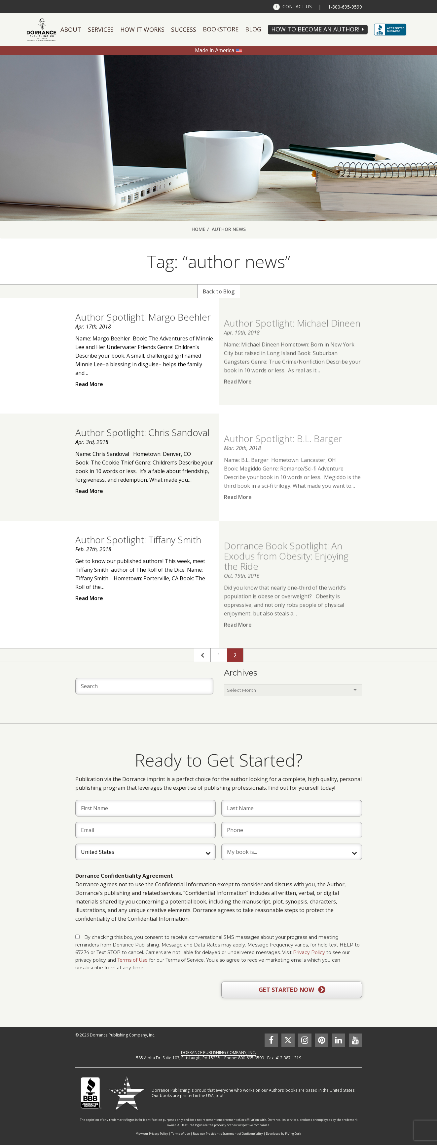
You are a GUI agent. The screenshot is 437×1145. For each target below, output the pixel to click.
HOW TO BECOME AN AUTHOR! (315, 29)
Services (101, 29)
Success (183, 29)
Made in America (214, 50)
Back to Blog (219, 291)
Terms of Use (132, 960)
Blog (253, 29)
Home (198, 229)
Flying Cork (293, 1133)
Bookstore (220, 29)
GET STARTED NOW (292, 990)
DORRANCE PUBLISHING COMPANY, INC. (218, 1052)
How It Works (142, 29)
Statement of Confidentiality (243, 1133)
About (70, 29)
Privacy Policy (309, 952)
